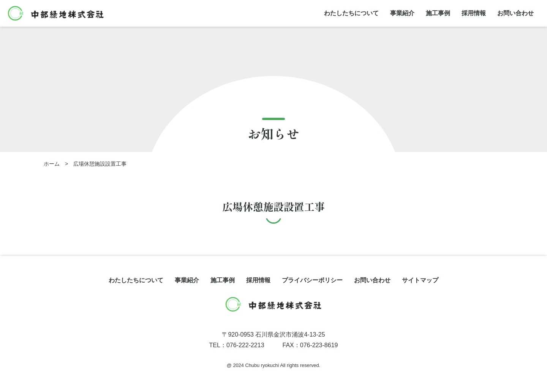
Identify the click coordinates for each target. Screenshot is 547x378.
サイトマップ (420, 280)
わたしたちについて (351, 13)
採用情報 (474, 13)
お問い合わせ (515, 13)
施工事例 (438, 13)
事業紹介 (402, 13)
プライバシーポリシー (312, 280)
